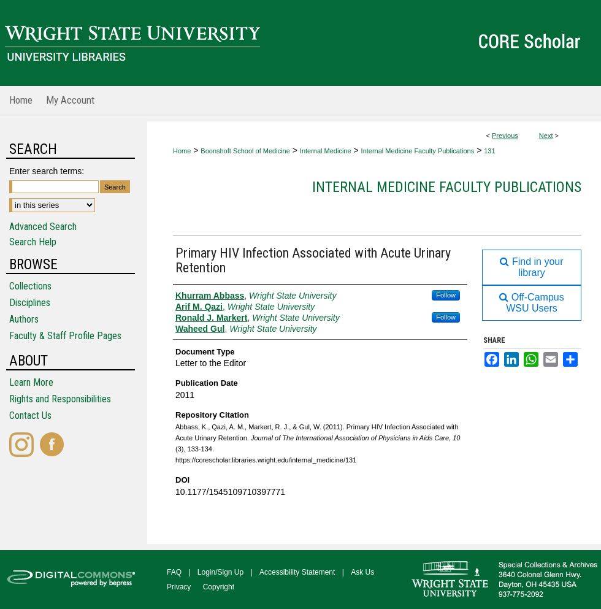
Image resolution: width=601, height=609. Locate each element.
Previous (505, 135)
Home (182, 151)
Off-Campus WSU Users (531, 302)
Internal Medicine (325, 151)
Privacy (179, 587)
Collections (30, 286)
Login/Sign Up (220, 572)
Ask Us (362, 572)
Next (546, 135)
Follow (446, 295)
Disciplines (29, 302)
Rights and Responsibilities (60, 399)
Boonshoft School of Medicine (245, 151)
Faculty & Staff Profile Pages (65, 336)
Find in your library (531, 267)
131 (489, 151)
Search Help (32, 242)
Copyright (218, 587)
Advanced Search (43, 226)
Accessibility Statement (297, 572)
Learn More (31, 382)
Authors (24, 319)
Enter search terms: (46, 171)
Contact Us (30, 415)
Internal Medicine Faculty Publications (418, 151)
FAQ (174, 572)
